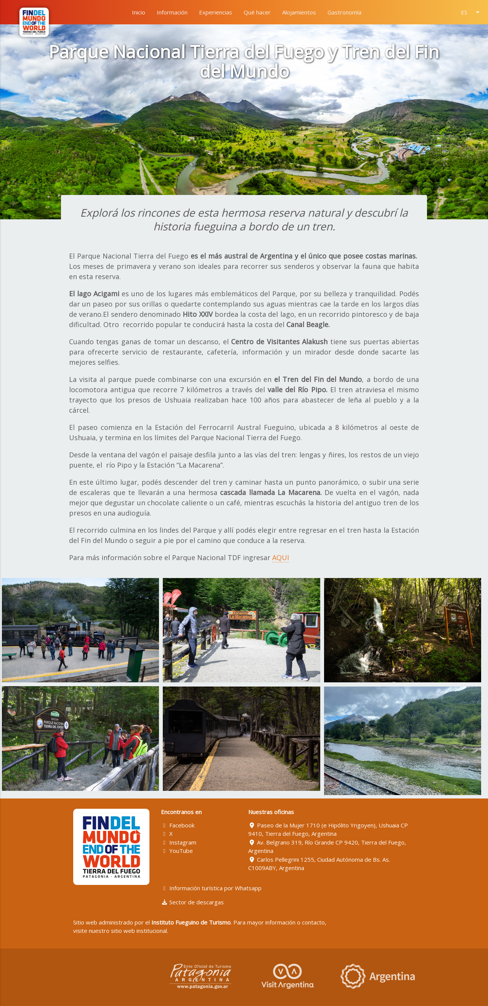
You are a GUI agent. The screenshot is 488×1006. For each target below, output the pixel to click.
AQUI (280, 557)
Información (172, 12)
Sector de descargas (192, 902)
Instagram (179, 842)
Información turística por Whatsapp (211, 888)
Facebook (178, 825)
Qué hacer (257, 12)
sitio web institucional (139, 930)
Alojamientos (299, 12)
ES (471, 12)
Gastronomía (344, 12)
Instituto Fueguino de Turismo (191, 922)
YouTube (177, 850)
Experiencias (215, 12)
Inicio (138, 12)
